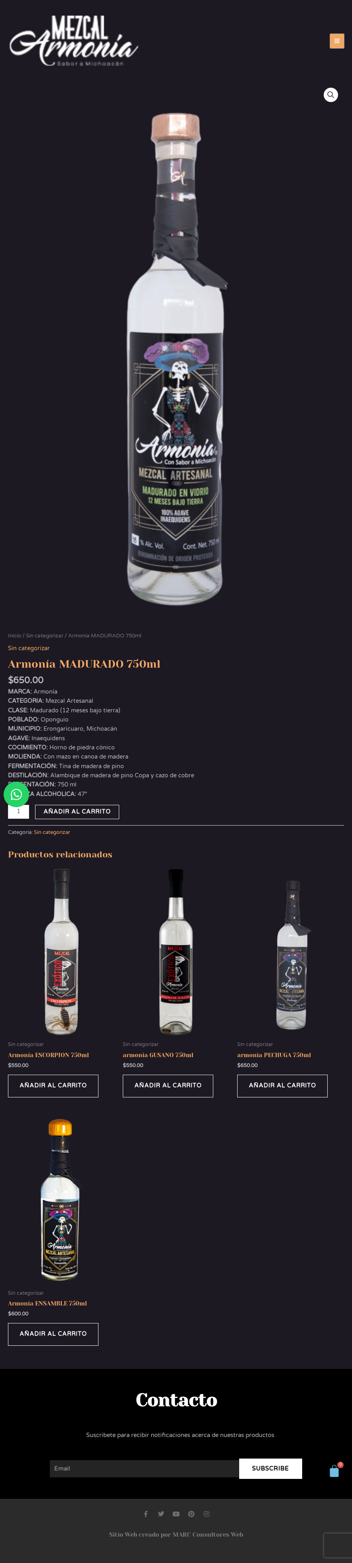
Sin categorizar (44, 636)
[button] (331, 95)
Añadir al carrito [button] (53, 1085)
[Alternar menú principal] (337, 41)
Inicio (14, 636)
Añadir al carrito (77, 811)
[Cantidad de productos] (18, 812)
